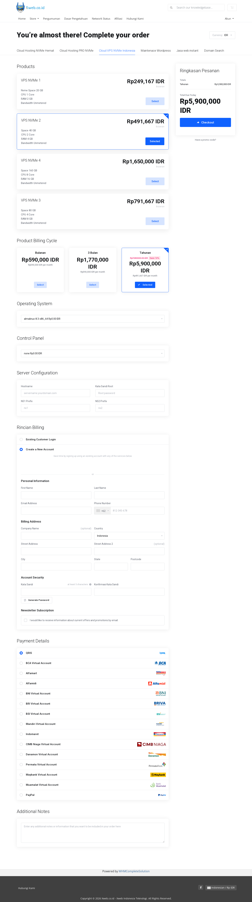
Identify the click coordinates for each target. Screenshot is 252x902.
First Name (27, 489)
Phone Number (102, 504)
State (97, 560)
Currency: (222, 35)
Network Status (101, 18)
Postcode (136, 560)
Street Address (29, 545)
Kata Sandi (27, 586)
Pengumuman (51, 18)
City (23, 560)
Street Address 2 (129, 545)
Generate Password (36, 601)
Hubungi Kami (135, 18)
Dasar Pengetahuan (76, 18)
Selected (155, 142)
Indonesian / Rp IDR (221, 887)
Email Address (29, 504)
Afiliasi (118, 18)
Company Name (56, 530)
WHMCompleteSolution (134, 871)
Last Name (100, 489)
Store (33, 18)
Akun (228, 18)
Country (98, 530)
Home (22, 18)
